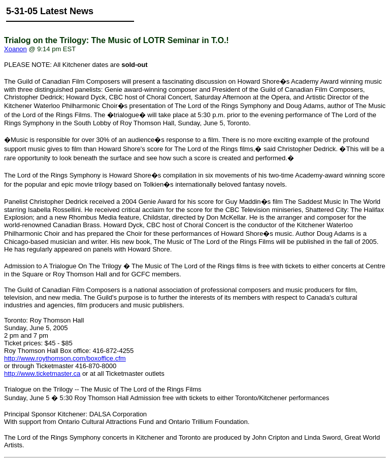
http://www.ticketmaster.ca (42, 373)
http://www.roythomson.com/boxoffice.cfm (65, 358)
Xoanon (15, 49)
